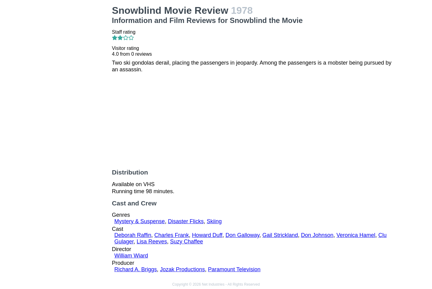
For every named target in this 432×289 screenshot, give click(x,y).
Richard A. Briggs (135, 269)
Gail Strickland (280, 235)
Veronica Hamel (356, 235)
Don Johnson (317, 235)
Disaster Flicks (186, 221)
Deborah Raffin (132, 235)
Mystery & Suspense (139, 221)
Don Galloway (243, 235)
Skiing (214, 221)
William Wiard (131, 256)
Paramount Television (234, 269)
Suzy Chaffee (186, 241)
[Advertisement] (75, 97)
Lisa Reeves (152, 241)
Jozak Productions (182, 269)
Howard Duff (207, 235)
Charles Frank (171, 235)
